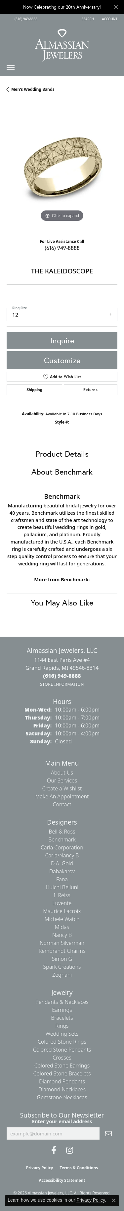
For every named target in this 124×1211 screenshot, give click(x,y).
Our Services (62, 780)
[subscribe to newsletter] (108, 1133)
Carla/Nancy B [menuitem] (62, 855)
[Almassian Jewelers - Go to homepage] (62, 43)
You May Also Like (62, 602)
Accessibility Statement (62, 1180)
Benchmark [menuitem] (62, 839)
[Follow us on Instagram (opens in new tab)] (69, 1150)
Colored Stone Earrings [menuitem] (62, 1065)
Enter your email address (62, 1121)
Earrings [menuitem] (62, 1009)
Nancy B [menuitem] (62, 935)
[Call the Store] (62, 675)
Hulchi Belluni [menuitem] (62, 887)
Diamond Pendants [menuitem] (62, 1081)
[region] (62, 167)
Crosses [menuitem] (62, 1057)
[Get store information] (62, 684)
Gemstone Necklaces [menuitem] (62, 1097)
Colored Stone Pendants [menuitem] (62, 1049)
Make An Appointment (62, 796)
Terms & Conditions (79, 1168)
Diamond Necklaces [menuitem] (62, 1089)
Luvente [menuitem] (62, 903)
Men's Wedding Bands (33, 89)
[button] (87, 19)
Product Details (62, 453)
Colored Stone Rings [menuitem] (62, 1041)
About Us (62, 772)
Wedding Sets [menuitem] (62, 1033)
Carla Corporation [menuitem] (62, 847)
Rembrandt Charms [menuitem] (62, 950)
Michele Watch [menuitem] (62, 919)
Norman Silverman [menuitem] (62, 943)
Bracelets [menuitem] (62, 1017)
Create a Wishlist (62, 788)
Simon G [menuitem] (62, 958)
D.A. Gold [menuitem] (62, 863)
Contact (62, 804)
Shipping (34, 389)
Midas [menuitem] (62, 927)
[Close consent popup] (114, 1200)
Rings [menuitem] (62, 1025)
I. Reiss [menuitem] (62, 895)
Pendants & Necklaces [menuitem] (61, 1002)
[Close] (116, 7)
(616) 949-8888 (62, 247)
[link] (25, 19)
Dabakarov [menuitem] (62, 871)
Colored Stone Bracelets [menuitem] (62, 1073)
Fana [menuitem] (62, 879)
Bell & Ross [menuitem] (62, 831)
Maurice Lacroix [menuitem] (62, 911)
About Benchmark (62, 471)
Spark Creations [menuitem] (62, 966)
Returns (90, 389)
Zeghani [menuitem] (62, 974)
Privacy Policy (39, 1168)
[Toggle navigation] (10, 69)
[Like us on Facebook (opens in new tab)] (54, 1150)
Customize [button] (62, 360)
